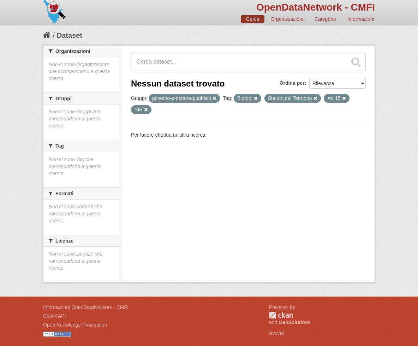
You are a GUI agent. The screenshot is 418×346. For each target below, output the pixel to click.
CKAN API (54, 316)
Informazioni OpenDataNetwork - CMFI (86, 307)
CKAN (281, 315)
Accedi (276, 333)
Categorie (325, 19)
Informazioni (360, 19)
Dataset (69, 35)
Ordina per (292, 83)
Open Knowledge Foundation (75, 325)
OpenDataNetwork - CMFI (315, 7)
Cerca (252, 19)
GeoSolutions (295, 322)
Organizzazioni (286, 19)
